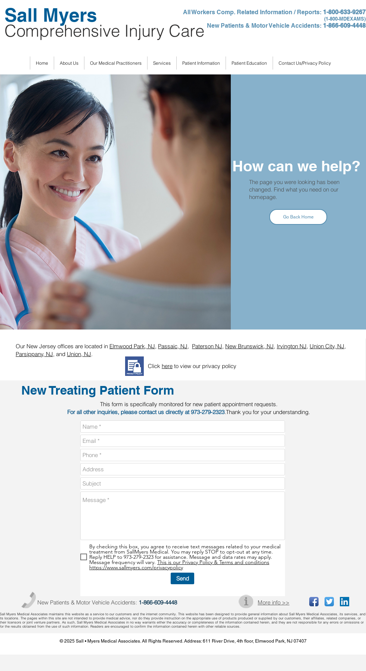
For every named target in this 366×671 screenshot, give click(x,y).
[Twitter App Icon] (329, 601)
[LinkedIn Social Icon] (344, 601)
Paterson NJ (207, 346)
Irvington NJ (292, 346)
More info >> (273, 602)
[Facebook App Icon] (314, 601)
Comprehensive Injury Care (104, 31)
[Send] (182, 578)
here (167, 366)
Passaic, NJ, (173, 346)
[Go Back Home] (298, 217)
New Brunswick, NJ (249, 346)
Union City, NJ (327, 346)
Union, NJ (79, 354)
